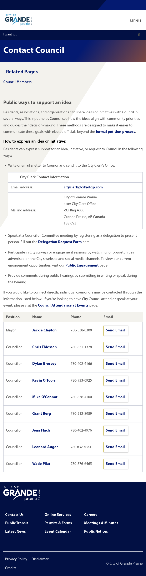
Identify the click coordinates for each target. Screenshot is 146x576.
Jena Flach (41, 431)
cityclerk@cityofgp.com (83, 187)
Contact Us (14, 515)
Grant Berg (41, 414)
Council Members (17, 82)
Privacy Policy (16, 559)
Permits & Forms (58, 523)
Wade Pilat (41, 464)
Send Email (115, 330)
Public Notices (96, 532)
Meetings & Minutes (101, 523)
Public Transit (16, 523)
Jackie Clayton (44, 330)
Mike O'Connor (44, 397)
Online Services (58, 515)
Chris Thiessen (44, 347)
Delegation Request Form (60, 242)
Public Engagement (82, 266)
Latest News (15, 532)
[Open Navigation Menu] (136, 20)
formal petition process (115, 132)
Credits (10, 568)
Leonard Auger (45, 447)
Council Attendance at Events (63, 306)
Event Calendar (58, 532)
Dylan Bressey (44, 364)
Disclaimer (40, 559)
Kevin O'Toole (44, 381)
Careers (90, 515)
